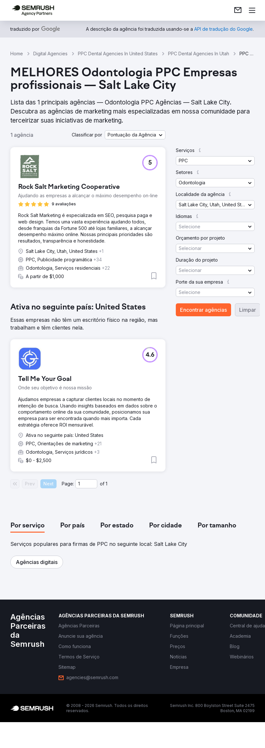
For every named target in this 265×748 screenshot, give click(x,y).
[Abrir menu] (252, 10)
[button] (135, 134)
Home (16, 53)
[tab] (27, 525)
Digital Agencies (50, 53)
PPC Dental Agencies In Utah (198, 53)
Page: (68, 483)
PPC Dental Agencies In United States (118, 53)
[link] (238, 10)
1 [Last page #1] (106, 483)
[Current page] (86, 484)
